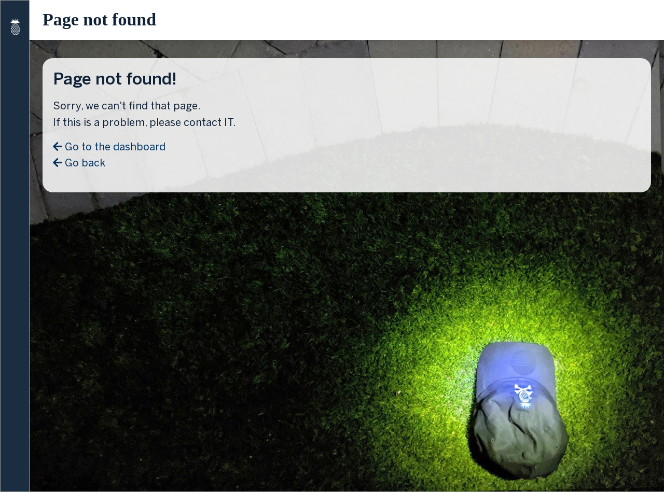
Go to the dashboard (109, 146)
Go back (79, 163)
